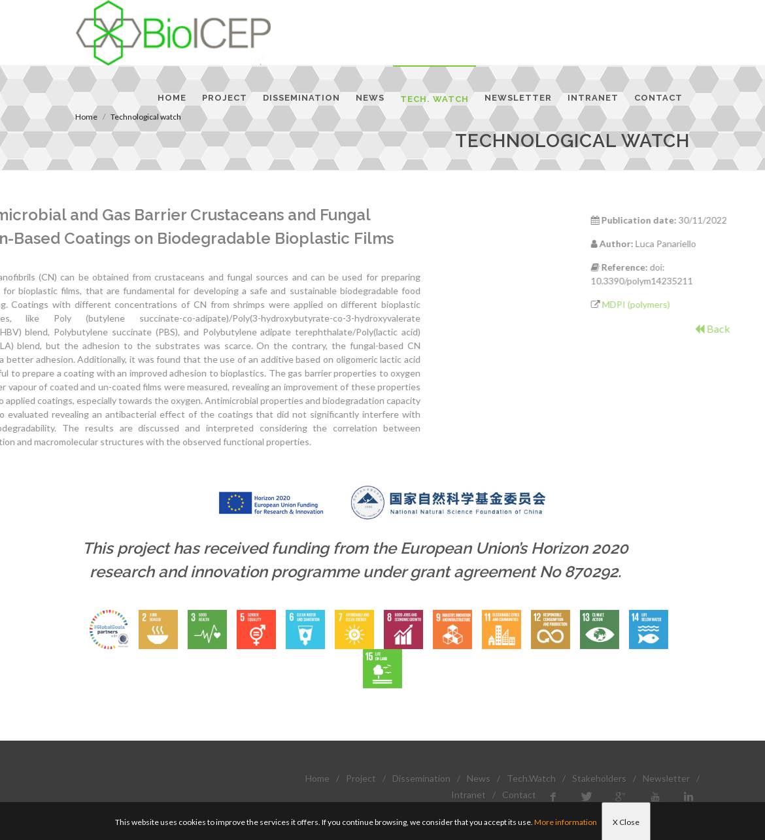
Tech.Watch (531, 778)
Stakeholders (599, 778)
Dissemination (421, 778)
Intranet (468, 794)
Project (361, 778)
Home (317, 778)
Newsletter (666, 778)
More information (565, 822)
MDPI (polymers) (679, 304)
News (478, 778)
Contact (519, 794)
